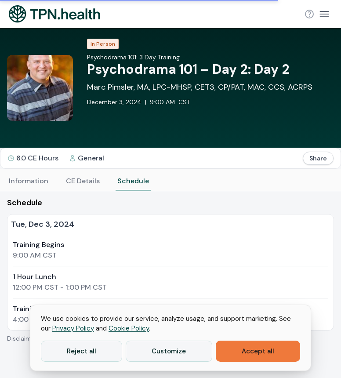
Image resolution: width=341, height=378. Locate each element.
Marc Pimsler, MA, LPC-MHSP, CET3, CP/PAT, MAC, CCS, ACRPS (199, 87)
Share (318, 158)
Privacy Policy (73, 328)
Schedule (133, 180)
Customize (169, 351)
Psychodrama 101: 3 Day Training (133, 57)
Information (28, 180)
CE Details (83, 180)
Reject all (81, 351)
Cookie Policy (129, 328)
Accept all (258, 351)
